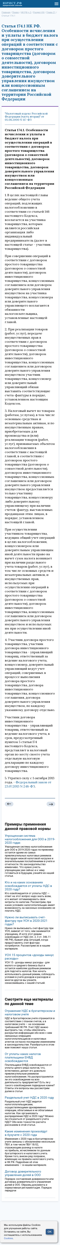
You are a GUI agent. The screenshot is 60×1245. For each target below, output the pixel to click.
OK (50, 1231)
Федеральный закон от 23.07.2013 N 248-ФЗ (28, 784)
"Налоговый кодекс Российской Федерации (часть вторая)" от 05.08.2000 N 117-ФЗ (26, 116)
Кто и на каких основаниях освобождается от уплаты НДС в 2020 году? (28, 886)
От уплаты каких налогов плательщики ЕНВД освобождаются (23, 1057)
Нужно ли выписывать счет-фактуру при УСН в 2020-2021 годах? (26, 920)
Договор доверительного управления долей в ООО (23, 1173)
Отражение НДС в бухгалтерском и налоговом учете (30, 1012)
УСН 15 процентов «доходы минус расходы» (29, 956)
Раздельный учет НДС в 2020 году (29, 1097)
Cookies (8, 1238)
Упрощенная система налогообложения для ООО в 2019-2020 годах (30, 839)
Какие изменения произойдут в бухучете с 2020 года (26, 1133)
